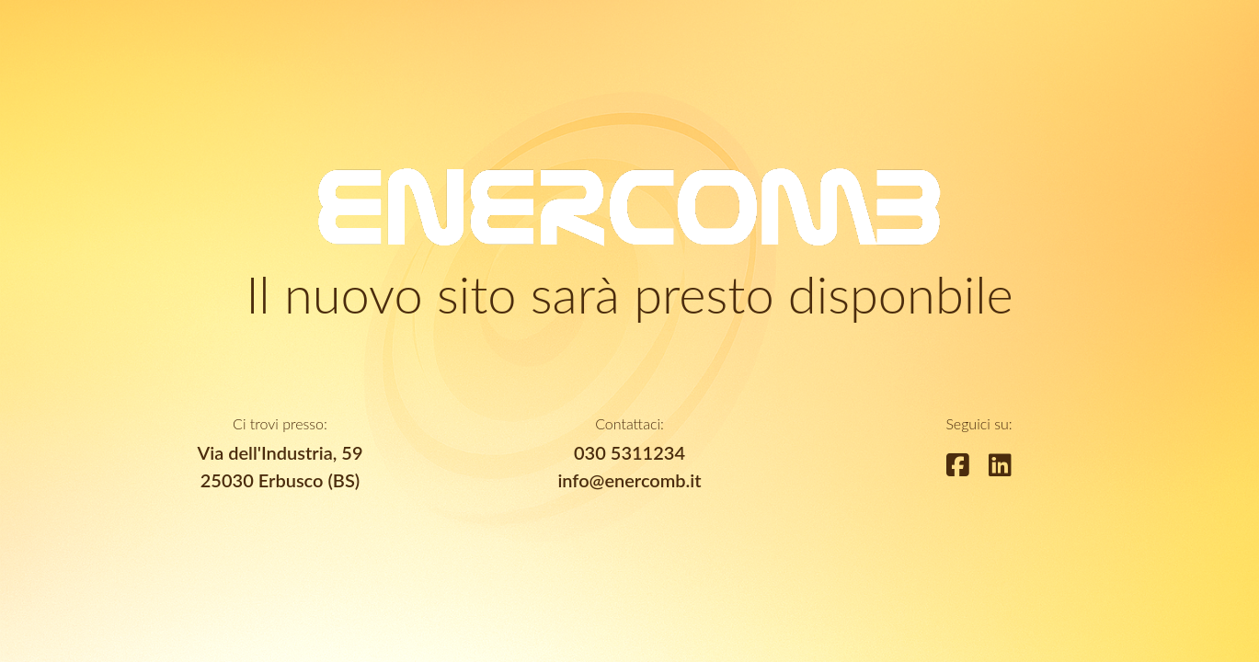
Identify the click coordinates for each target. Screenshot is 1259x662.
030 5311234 (629, 452)
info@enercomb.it (629, 480)
